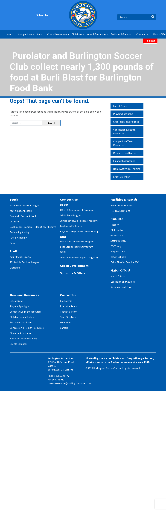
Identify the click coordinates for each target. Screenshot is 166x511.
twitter (24, 15)
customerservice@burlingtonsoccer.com (69, 383)
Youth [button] (10, 34)
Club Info (117, 219)
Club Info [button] (77, 34)
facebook (12, 15)
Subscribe (38, 15)
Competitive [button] (25, 34)
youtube (31, 15)
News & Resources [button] (96, 34)
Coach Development (58, 34)
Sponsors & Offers (72, 273)
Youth (14, 199)
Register (150, 40)
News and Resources (24, 295)
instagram (18, 15)
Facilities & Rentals (124, 199)
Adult (13, 251)
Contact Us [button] (142, 34)
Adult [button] (40, 34)
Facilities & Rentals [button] (121, 34)
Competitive (69, 199)
